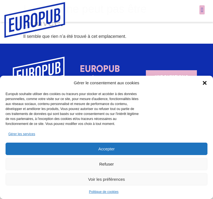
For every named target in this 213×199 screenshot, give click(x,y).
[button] (204, 83)
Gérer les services (21, 134)
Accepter (106, 148)
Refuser (106, 164)
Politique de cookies (104, 192)
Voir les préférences (106, 179)
